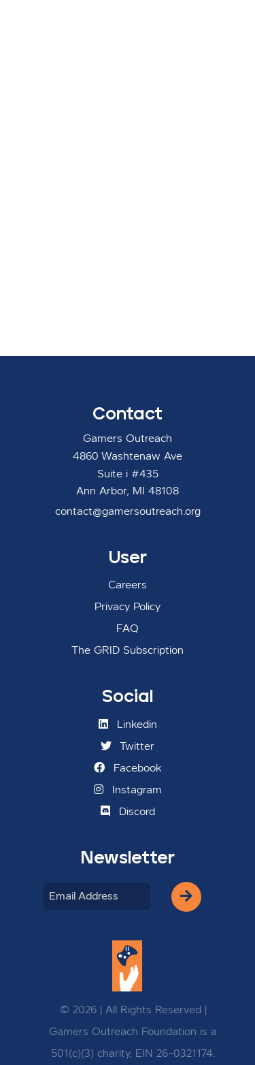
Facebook (128, 768)
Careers (127, 585)
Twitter (127, 746)
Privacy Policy (127, 607)
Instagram (128, 790)
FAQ (127, 629)
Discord (128, 812)
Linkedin (128, 724)
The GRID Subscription (127, 651)
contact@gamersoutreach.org (128, 512)
